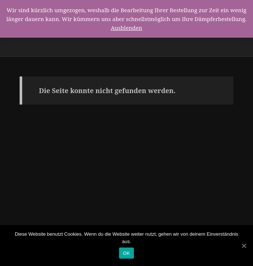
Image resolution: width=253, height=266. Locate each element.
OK (126, 253)
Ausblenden (126, 27)
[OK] (243, 245)
